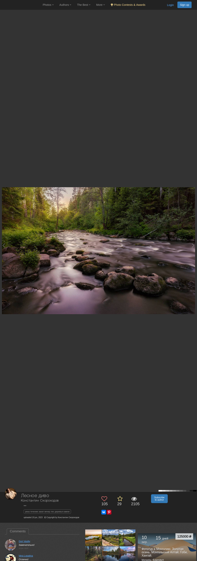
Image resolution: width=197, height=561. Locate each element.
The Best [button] (83, 4)
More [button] (100, 4)
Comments (18, 531)
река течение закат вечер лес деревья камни (47, 511)
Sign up (184, 4)
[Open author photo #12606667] (93, 537)
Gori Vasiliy (24, 541)
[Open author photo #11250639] (110, 554)
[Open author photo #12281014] (127, 537)
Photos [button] (48, 4)
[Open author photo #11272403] (93, 554)
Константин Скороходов (40, 500)
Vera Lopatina (26, 555)
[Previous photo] (3, 245)
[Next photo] (193, 245)
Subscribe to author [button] (159, 498)
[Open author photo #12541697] (110, 537)
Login (170, 5)
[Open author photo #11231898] (127, 554)
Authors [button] (65, 4)
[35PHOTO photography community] (21, 5)
